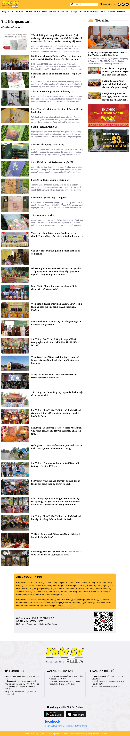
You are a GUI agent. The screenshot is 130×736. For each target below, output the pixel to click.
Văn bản (52, 12)
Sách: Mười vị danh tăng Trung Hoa (49, 197)
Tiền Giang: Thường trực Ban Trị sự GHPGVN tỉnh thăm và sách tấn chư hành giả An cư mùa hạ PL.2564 (56, 307)
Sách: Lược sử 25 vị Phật (42, 215)
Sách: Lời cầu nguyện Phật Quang (47, 144)
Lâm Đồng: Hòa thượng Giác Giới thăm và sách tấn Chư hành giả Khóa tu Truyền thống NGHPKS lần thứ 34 (56, 431)
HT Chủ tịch (17, 12)
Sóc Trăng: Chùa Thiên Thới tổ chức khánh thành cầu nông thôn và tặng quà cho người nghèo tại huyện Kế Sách (56, 413)
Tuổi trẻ (111, 12)
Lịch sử (103, 12)
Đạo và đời (63, 12)
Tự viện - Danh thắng (88, 12)
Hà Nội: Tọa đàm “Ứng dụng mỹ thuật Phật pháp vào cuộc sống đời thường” (115, 84)
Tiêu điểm (102, 20)
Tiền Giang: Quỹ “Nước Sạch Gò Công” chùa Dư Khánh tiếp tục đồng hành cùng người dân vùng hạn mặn (55, 360)
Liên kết (28, 12)
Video (44, 12)
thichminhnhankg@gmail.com (109, 686)
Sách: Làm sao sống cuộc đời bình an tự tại (52, 91)
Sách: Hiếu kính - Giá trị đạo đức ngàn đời (52, 162)
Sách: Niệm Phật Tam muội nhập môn (50, 180)
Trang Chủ (5, 12)
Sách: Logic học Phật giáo (44, 127)
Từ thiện (73, 12)
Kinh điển (121, 12)
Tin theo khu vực (108, 4)
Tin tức (37, 12)
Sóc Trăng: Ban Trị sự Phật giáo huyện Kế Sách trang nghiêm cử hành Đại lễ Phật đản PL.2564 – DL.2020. (55, 342)
